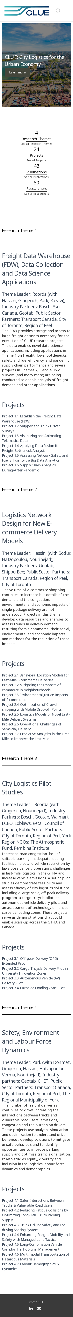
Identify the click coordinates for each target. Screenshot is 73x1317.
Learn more (17, 72)
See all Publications (36, 177)
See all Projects (36, 160)
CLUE (41, 1302)
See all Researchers (36, 193)
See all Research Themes (36, 144)
